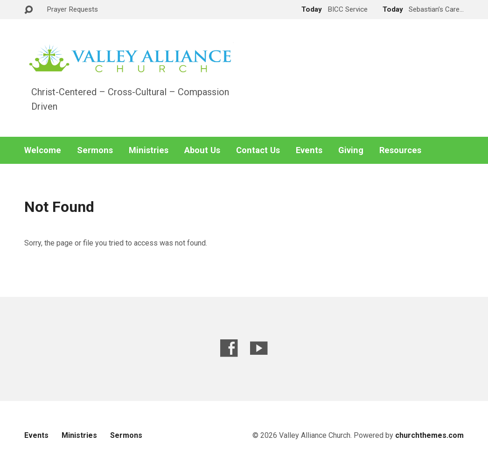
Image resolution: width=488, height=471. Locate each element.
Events (309, 150)
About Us (202, 150)
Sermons (95, 150)
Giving (350, 150)
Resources (400, 150)
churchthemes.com (429, 435)
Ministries (148, 150)
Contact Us (258, 150)
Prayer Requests (72, 9)
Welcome (42, 150)
